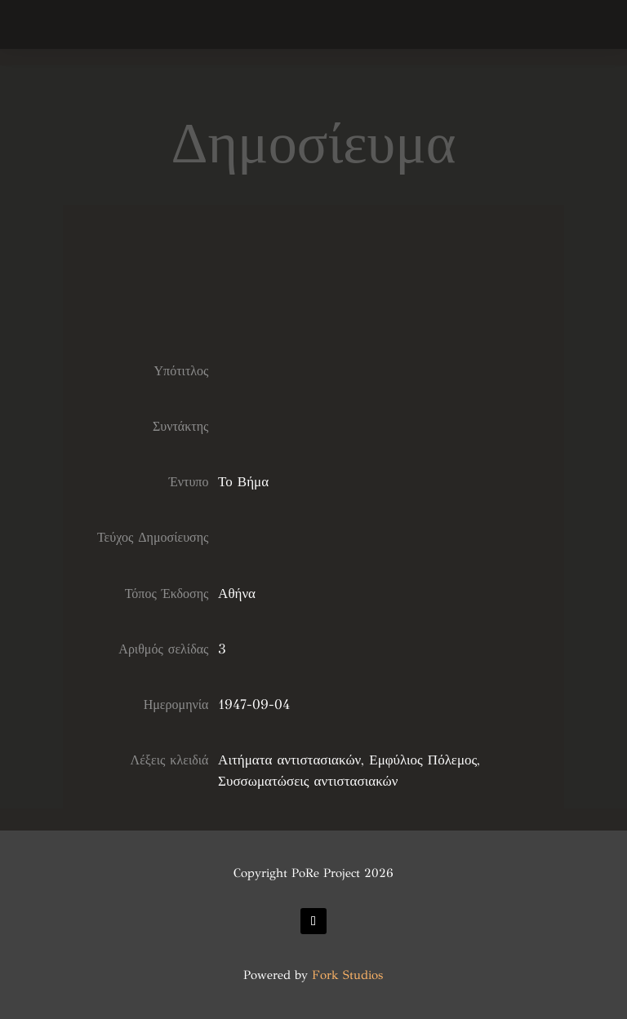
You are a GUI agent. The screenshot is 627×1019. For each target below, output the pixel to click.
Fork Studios (347, 975)
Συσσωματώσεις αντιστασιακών (308, 781)
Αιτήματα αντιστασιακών (289, 760)
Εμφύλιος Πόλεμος (423, 760)
